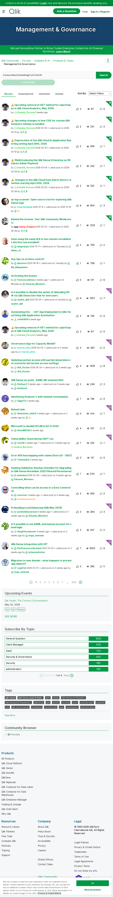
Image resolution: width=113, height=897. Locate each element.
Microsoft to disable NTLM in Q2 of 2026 (35, 426)
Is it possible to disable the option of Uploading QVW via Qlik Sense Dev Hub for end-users (40, 294)
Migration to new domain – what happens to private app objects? (41, 562)
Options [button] (108, 61)
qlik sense (10, 698)
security (66, 702)
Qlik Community (10, 60)
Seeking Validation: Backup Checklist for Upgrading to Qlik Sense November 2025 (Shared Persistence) (41, 469)
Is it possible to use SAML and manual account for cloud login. (41, 526)
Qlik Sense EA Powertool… (18, 702)
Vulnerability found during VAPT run (32, 438)
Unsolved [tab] (44, 93)
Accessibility (44, 840)
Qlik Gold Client (9, 809)
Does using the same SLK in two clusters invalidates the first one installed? (41, 241)
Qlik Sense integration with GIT (29, 544)
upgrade (100, 702)
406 (73, 582)
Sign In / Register (100, 11)
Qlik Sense (7, 768)
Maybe (21, 609)
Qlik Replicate (8, 782)
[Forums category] (6, 734)
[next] (80, 582)
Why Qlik (6, 813)
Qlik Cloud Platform (11, 763)
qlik (48, 702)
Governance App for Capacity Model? (33, 343)
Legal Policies (81, 842)
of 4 (60, 675)
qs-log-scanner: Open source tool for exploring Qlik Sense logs (41, 201)
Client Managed (14, 644)
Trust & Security (46, 836)
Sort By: (82, 93)
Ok (92, 883)
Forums (26, 60)
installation (37, 707)
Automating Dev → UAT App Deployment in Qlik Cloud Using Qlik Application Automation (41, 313)
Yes (7, 609)
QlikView (6, 777)
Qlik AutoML (7, 772)
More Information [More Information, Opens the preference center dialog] (92, 889)
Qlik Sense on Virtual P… (73, 698)
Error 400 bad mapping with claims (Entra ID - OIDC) (41, 455)
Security (10, 663)
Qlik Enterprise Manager (14, 799)
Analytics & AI (42, 60)
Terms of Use (81, 856)
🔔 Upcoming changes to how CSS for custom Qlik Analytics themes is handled (40, 122)
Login (43, 3)
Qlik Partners (8, 831)
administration (13, 669)
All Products (7, 758)
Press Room (44, 831)
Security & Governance (19, 656)
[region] (56, 887)
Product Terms (82, 866)
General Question (15, 638)
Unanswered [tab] (25, 93)
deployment (72, 707)
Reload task (18, 409)
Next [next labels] (66, 675)
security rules (86, 702)
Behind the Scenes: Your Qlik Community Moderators (41, 221)
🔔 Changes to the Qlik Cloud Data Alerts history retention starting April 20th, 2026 (41, 181)
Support (5, 855)
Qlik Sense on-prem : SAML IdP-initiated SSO (37, 380)
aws (61, 707)
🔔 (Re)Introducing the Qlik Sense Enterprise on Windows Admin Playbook (40, 162)
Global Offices (45, 859)
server (56, 702)
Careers (42, 850)
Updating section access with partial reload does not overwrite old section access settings (41, 362)
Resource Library (10, 826)
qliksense (38, 702)
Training (5, 850)
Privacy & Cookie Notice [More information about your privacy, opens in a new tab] (49, 893)
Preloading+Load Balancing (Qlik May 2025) (36, 507)
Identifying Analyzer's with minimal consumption (39, 396)
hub (7, 707)
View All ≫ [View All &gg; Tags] (10, 715)
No (13, 609)
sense (56, 698)
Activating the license (24, 275)
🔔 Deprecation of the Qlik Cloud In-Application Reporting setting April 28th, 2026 (41, 142)
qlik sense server (20, 707)
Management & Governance (56, 29)
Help (85, 11)
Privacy (42, 845)
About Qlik (43, 826)
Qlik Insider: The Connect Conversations (26, 600)
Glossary (6, 845)
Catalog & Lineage (11, 804)
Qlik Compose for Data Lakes (17, 786)
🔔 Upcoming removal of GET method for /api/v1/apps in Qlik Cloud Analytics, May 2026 (41, 106)
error (75, 702)
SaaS (9, 650)
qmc (48, 698)
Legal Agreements (83, 861)
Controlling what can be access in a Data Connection (41, 489)
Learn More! (63, 51)
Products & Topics (63, 60)
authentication (87, 707)
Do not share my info (86, 870)
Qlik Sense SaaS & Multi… (30, 698)
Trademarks (80, 851)
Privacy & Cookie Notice (87, 847)
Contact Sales (45, 864)
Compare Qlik (8, 840)
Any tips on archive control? (27, 259)
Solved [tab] (59, 93)
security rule (51, 707)
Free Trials (6, 836)
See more (11, 616)
